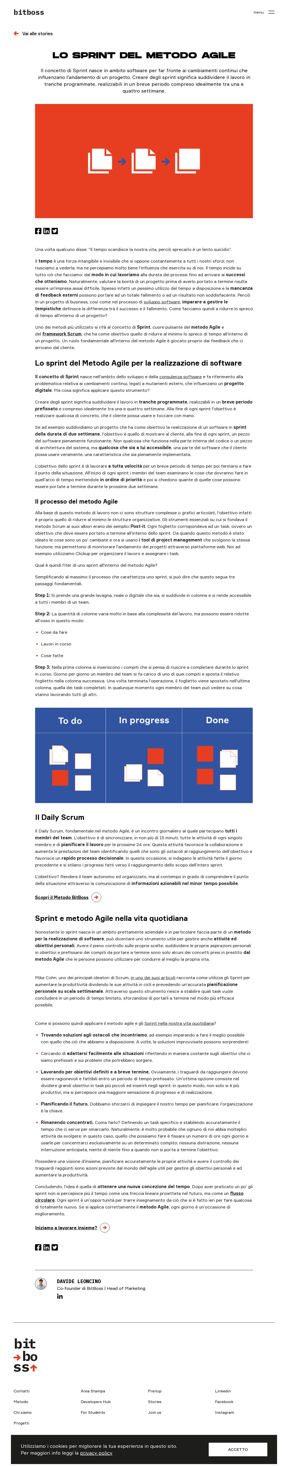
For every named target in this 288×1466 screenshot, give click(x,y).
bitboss (29, 12)
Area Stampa (93, 1391)
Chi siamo (23, 1412)
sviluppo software (162, 301)
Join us (154, 1412)
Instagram (224, 1412)
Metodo (21, 1401)
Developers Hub (96, 1401)
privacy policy (96, 1453)
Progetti (21, 1423)
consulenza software (180, 376)
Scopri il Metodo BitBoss (62, 897)
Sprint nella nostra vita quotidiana (179, 1023)
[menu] (263, 12)
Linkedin (223, 1391)
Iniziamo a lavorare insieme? (66, 1227)
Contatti (21, 1391)
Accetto (238, 1449)
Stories (155, 1401)
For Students (93, 1412)
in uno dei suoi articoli (153, 977)
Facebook (224, 1401)
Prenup (155, 1391)
